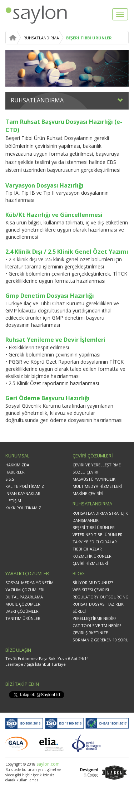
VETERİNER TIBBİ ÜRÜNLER (98, 534)
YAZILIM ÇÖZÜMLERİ (24, 589)
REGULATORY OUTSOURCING (101, 597)
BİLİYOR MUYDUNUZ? (93, 582)
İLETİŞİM (13, 500)
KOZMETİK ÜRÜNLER (92, 556)
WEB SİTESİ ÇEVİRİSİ (91, 589)
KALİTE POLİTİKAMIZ (24, 486)
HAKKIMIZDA (17, 464)
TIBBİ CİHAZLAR (87, 549)
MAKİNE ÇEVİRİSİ (88, 493)
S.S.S (9, 479)
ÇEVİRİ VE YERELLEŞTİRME (97, 464)
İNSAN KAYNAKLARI (23, 493)
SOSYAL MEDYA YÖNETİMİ (30, 582)
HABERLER (15, 472)
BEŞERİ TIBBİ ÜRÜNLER (89, 37)
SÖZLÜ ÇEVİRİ (85, 472)
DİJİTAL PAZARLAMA (24, 597)
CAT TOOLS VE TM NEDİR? (97, 625)
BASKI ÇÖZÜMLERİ (22, 611)
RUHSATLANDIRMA (41, 37)
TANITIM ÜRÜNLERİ (23, 618)
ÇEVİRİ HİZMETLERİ (90, 563)
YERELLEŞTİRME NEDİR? (94, 618)
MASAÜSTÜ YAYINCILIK (94, 479)
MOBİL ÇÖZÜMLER (22, 604)
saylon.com (47, 764)
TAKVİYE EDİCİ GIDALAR (95, 541)
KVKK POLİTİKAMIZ (23, 507)
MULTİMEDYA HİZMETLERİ (97, 486)
